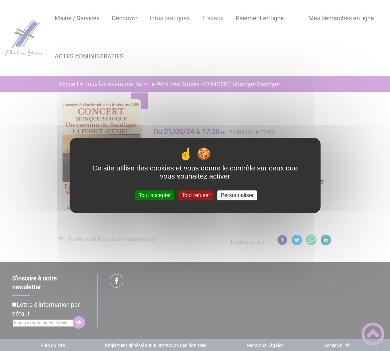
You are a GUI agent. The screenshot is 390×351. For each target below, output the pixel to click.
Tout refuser (196, 195)
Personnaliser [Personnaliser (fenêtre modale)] (237, 195)
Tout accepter (155, 195)
